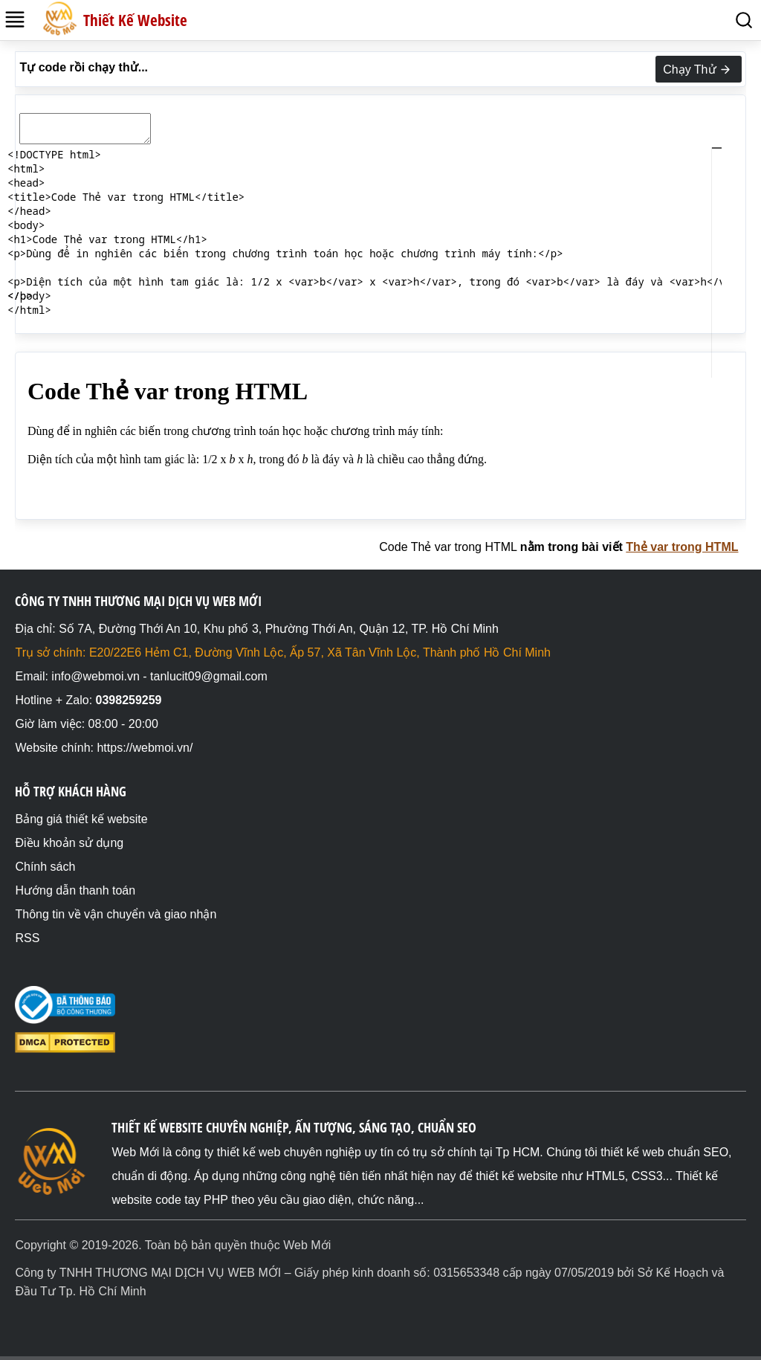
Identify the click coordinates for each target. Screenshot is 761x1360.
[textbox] (380, 106)
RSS (27, 938)
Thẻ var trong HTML (682, 547)
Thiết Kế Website (135, 20)
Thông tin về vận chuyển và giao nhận (115, 914)
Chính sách (45, 866)
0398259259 (129, 700)
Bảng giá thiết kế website (81, 819)
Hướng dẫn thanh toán (75, 890)
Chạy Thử (698, 70)
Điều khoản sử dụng (69, 843)
